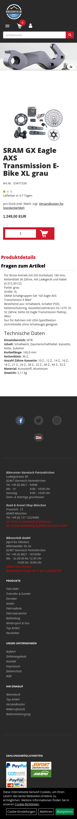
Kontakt (11, 661)
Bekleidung (13, 618)
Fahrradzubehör (16, 613)
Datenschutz (14, 671)
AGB (8, 676)
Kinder (10, 603)
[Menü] (7, 26)
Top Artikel (13, 628)
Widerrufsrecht (15, 709)
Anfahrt (11, 651)
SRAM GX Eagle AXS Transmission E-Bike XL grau (31, 162)
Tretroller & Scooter (18, 594)
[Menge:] (20, 233)
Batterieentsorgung (18, 714)
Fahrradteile (14, 608)
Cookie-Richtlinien (27, 804)
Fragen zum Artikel (23, 266)
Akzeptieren (65, 811)
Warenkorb (13, 694)
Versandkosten (15, 704)
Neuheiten (12, 633)
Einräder (11, 599)
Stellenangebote (16, 656)
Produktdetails (18, 257)
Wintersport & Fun (17, 623)
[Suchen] (70, 34)
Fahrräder (12, 589)
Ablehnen (46, 811)
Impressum (13, 666)
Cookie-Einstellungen (21, 811)
